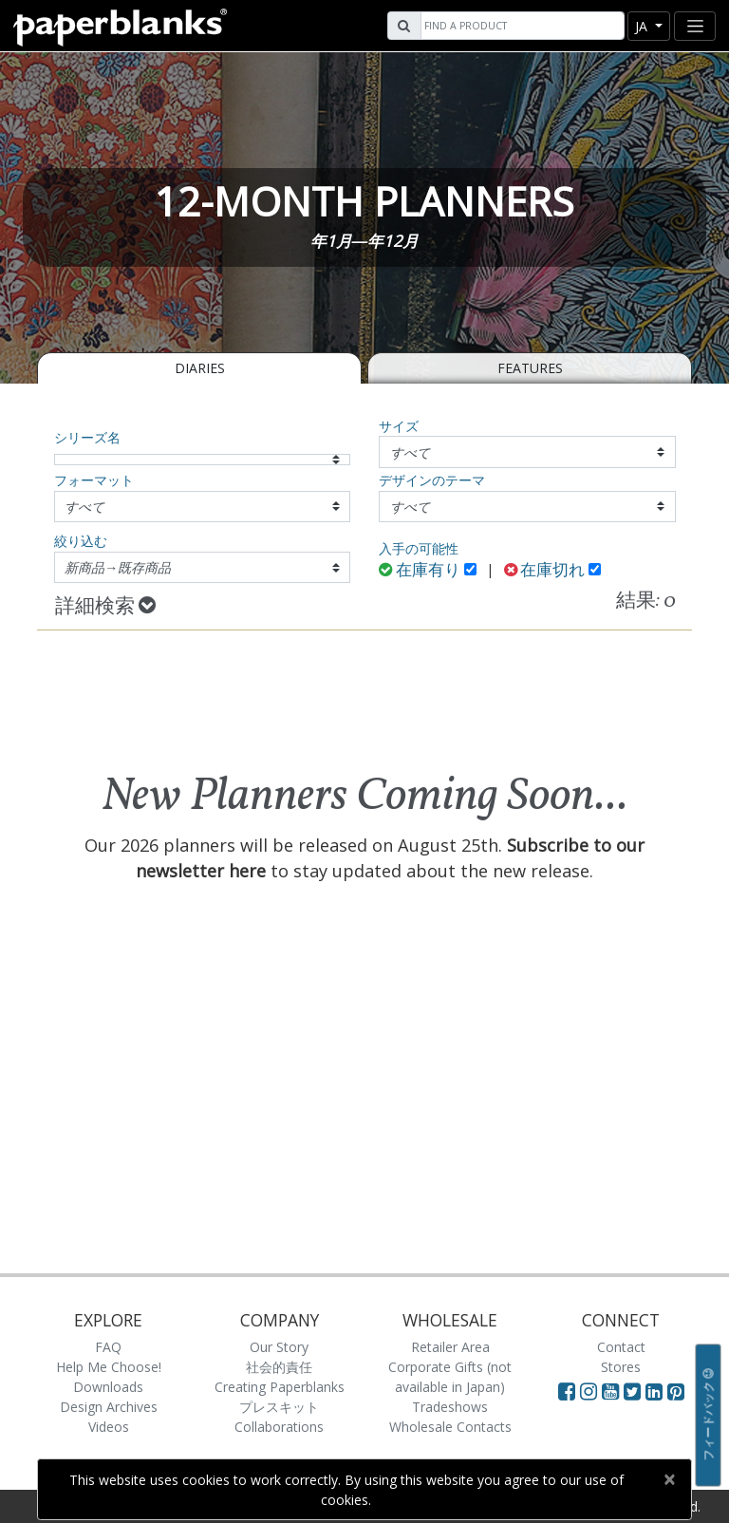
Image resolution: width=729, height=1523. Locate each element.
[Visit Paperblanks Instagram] (588, 1391)
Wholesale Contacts (450, 1427)
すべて (410, 452)
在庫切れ (545, 571)
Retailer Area (450, 1347)
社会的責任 (279, 1367)
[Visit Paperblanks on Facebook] (566, 1391)
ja (643, 26)
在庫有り (419, 571)
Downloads (108, 1387)
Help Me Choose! (108, 1367)
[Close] (668, 1479)
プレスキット (279, 1407)
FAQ (108, 1347)
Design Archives (109, 1407)
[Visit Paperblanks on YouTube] (613, 1391)
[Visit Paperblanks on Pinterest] (675, 1391)
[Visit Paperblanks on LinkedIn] (656, 1391)
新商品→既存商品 (118, 567)
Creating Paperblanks (280, 1387)
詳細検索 (105, 606)
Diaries (200, 368)
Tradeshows (450, 1407)
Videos (108, 1427)
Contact (621, 1347)
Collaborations (279, 1427)
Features (530, 368)
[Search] (520, 25)
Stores (621, 1367)
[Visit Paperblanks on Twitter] (634, 1391)
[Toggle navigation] (695, 26)
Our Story (279, 1347)
